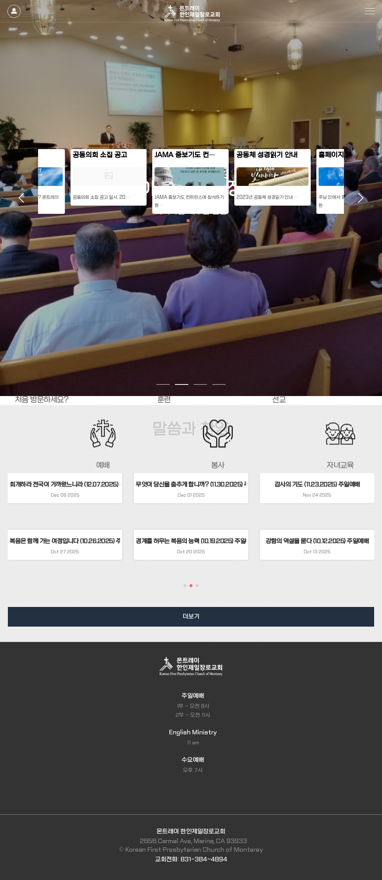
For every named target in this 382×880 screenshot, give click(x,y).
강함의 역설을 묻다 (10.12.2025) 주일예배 (317, 541)
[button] (185, 585)
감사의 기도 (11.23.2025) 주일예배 (317, 484)
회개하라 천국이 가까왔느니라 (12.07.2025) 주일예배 (65, 484)
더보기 (191, 616)
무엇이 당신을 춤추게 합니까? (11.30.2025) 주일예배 (191, 484)
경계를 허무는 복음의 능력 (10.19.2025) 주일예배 (191, 541)
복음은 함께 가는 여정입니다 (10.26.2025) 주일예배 (65, 541)
